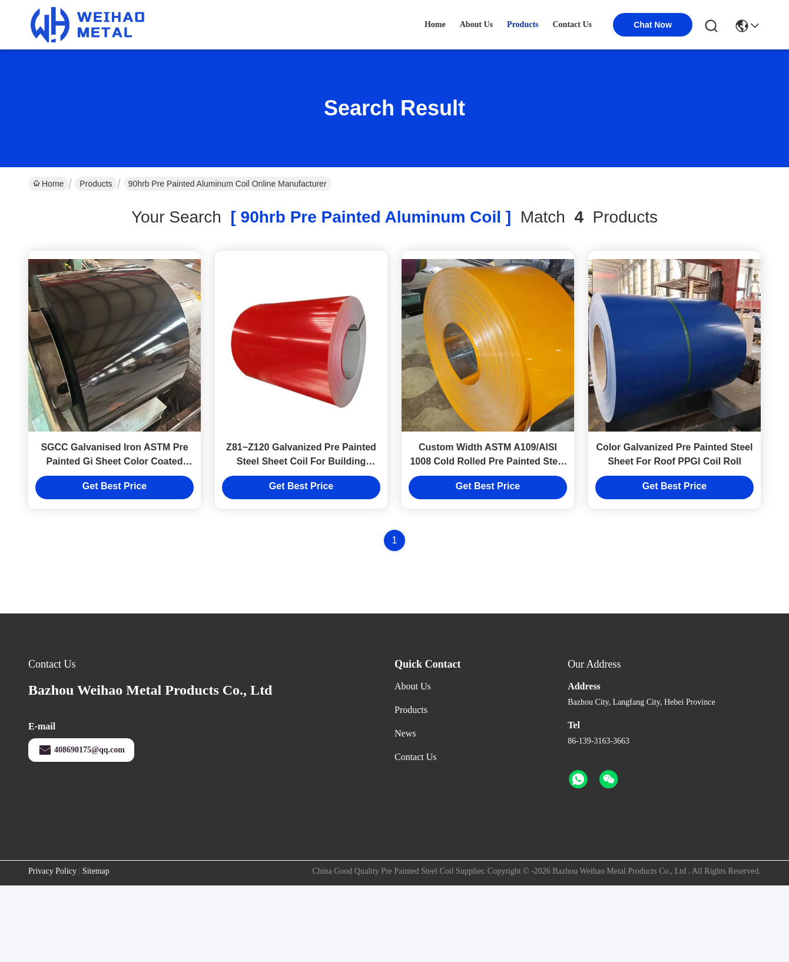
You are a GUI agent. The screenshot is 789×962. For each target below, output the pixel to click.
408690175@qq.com (81, 750)
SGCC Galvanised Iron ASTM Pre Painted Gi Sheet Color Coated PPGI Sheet (114, 461)
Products (95, 183)
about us (476, 24)
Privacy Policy (52, 871)
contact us (572, 24)
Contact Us (415, 757)
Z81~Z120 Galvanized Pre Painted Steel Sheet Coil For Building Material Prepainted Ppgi (301, 461)
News (405, 733)
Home (435, 24)
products (522, 24)
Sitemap (96, 871)
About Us (412, 686)
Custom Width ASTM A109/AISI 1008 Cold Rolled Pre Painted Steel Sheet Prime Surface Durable (487, 461)
